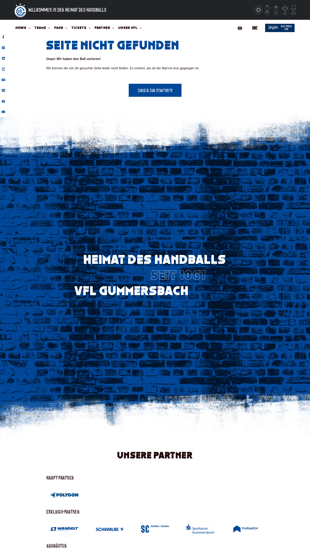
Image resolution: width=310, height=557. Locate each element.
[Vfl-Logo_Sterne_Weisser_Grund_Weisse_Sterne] (20, 3)
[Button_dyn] (280, 25)
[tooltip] (3, 37)
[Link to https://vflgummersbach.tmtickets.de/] (255, 28)
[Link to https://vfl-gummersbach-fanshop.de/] (239, 28)
